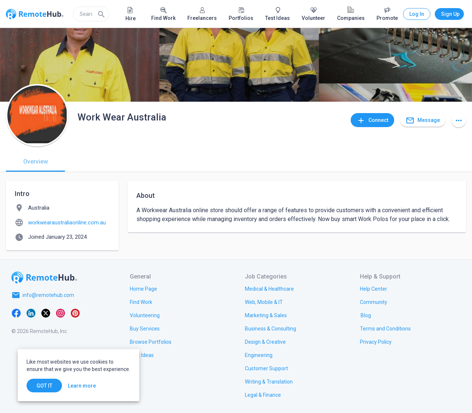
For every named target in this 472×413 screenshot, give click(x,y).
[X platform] (45, 312)
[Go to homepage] (44, 277)
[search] (91, 14)
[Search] (101, 14)
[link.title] (143, 288)
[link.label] (373, 288)
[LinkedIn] (31, 312)
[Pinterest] (75, 312)
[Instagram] (60, 312)
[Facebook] (16, 312)
